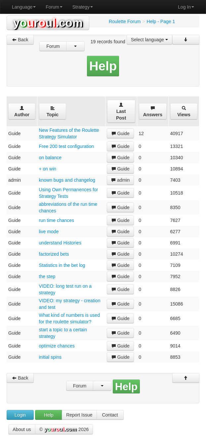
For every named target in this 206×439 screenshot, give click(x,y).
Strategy (82, 7)
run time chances (56, 220)
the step (47, 276)
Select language (149, 39)
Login (20, 415)
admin (120, 180)
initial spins (50, 357)
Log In (186, 7)
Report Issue (79, 415)
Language (24, 7)
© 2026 (64, 430)
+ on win (48, 168)
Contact (110, 415)
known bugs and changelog (67, 180)
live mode (49, 231)
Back (20, 39)
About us (22, 429)
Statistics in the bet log (62, 265)
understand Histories (60, 242)
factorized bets (54, 254)
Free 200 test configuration (66, 146)
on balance (50, 157)
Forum (54, 7)
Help (49, 415)
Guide (120, 133)
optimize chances (57, 345)
